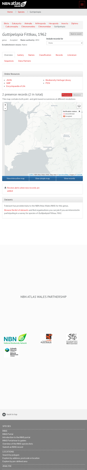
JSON (9, 80)
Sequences (9, 60)
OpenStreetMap (63, 175)
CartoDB (79, 175)
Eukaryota (16, 23)
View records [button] (69, 178)
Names (31, 55)
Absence (77, 94)
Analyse (7, 466)
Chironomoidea (28, 26)
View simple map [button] (42, 178)
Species (21, 11)
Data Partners (24, 60)
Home (10, 11)
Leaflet (31, 175)
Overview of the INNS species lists (18, 443)
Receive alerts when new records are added (21, 189)
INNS (5, 430)
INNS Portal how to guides (14, 440)
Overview (8, 55)
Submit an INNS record (13, 447)
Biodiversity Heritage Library (58, 80)
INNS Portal (8, 434)
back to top (12, 414)
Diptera (74, 23)
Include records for (54, 38)
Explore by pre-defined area (15, 461)
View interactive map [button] (15, 178)
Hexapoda (53, 23)
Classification (45, 55)
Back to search (76, 34)
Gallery (20, 55)
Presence (66, 94)
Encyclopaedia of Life (15, 86)
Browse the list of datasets (16, 210)
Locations (8, 451)
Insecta (65, 23)
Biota (6, 23)
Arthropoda (40, 23)
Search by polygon (11, 454)
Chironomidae (44, 26)
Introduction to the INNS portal (16, 437)
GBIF (8, 83)
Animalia (28, 23)
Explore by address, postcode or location (21, 458)
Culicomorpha (11, 26)
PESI (48, 83)
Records (59, 55)
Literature (71, 55)
